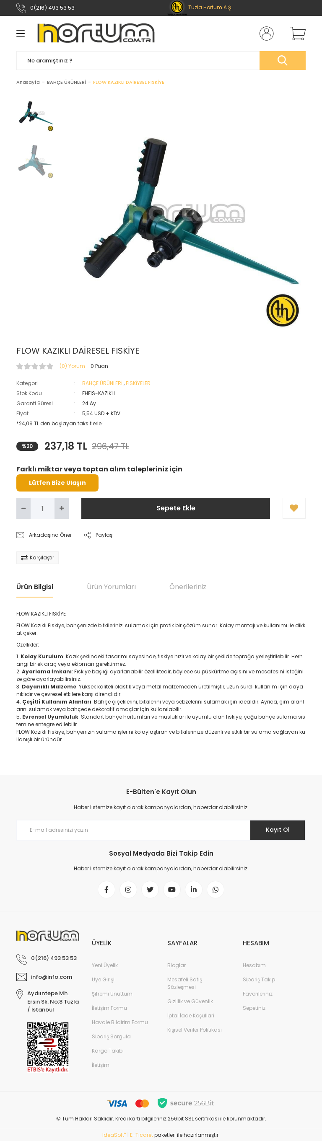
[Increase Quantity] (62, 508)
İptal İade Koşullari (190, 1015)
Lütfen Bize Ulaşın (57, 483)
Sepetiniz (254, 1008)
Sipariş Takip (259, 979)
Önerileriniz (187, 587)
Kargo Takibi (108, 1050)
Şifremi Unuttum (112, 993)
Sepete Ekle (175, 508)
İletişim (100, 1065)
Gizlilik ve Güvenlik (190, 1001)
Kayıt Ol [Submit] (278, 829)
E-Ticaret (141, 1134)
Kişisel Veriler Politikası (194, 1029)
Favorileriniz (258, 993)
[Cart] (296, 33)
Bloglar (176, 965)
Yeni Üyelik (105, 965)
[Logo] (96, 33)
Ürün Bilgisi (34, 587)
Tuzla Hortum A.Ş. (199, 7)
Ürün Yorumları (111, 587)
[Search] (161, 60)
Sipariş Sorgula (111, 1036)
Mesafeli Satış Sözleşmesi (184, 983)
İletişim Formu (109, 1008)
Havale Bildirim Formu (120, 1022)
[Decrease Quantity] (23, 508)
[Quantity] (43, 508)
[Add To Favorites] (294, 508)
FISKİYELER (138, 383)
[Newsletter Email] (161, 830)
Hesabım (254, 965)
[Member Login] (265, 33)
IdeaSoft (114, 1134)
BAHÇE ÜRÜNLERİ (102, 383)
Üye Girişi (103, 979)
